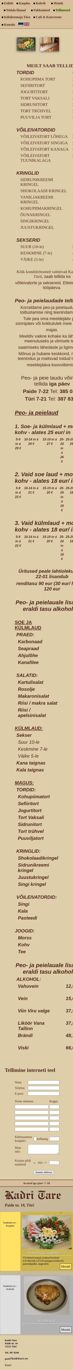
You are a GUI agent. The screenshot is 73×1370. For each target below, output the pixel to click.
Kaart (8, 1366)
